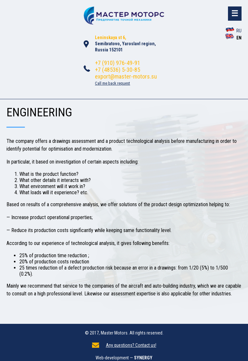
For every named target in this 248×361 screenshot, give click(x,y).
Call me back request (112, 83)
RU (233, 30)
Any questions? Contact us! (131, 345)
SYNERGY (143, 357)
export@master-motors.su (126, 76)
